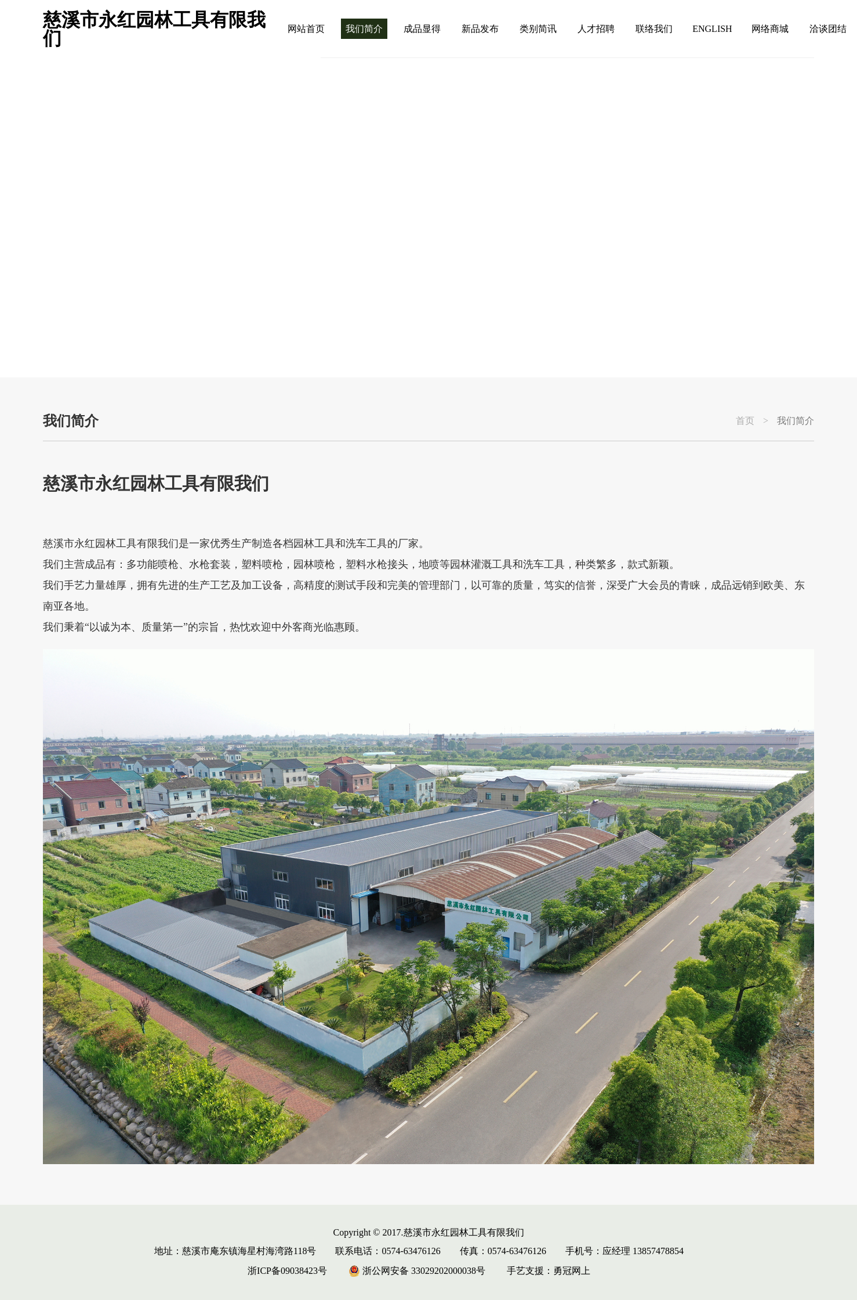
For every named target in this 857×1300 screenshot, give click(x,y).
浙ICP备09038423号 (287, 1271)
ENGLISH (712, 29)
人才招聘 (596, 29)
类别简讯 (538, 29)
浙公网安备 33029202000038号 (416, 1271)
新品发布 (480, 29)
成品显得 (422, 29)
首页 (745, 421)
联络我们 (654, 29)
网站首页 (306, 29)
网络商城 (770, 29)
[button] (808, 341)
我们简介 (364, 29)
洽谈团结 (828, 29)
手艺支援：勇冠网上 (548, 1271)
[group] (428, 217)
